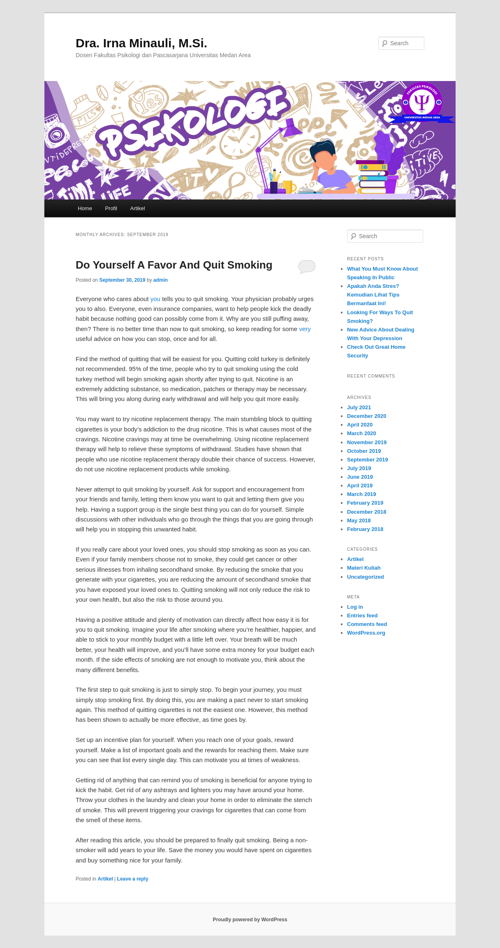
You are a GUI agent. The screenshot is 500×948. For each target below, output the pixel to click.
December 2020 (366, 416)
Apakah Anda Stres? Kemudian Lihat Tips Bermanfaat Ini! (373, 294)
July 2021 (359, 407)
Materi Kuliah (364, 568)
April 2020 (360, 425)
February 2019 (365, 503)
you (155, 298)
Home (85, 208)
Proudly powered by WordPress (250, 920)
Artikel (137, 208)
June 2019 (360, 477)
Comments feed (367, 624)
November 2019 (367, 442)
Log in (355, 607)
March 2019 (361, 494)
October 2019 (364, 451)
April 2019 (360, 485)
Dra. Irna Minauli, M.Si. (141, 43)
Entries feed (362, 615)
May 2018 (359, 520)
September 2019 (367, 460)
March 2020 (361, 433)
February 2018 (365, 529)
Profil (111, 208)
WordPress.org (366, 633)
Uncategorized (365, 577)
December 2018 (366, 512)
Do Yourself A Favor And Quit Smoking (174, 265)
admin (160, 280)
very (304, 328)
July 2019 (359, 468)
